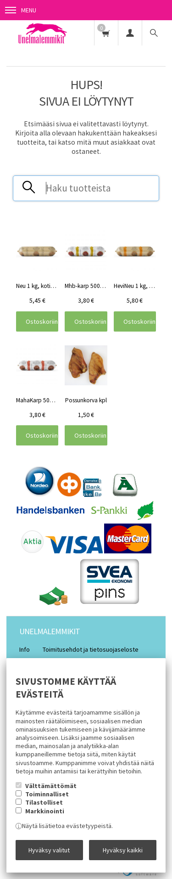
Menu (20, 10)
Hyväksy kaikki (123, 850)
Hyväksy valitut (49, 850)
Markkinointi (44, 811)
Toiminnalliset (47, 794)
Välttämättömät (51, 786)
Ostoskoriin (42, 321)
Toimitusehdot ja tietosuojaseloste (91, 649)
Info (24, 649)
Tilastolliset (44, 802)
